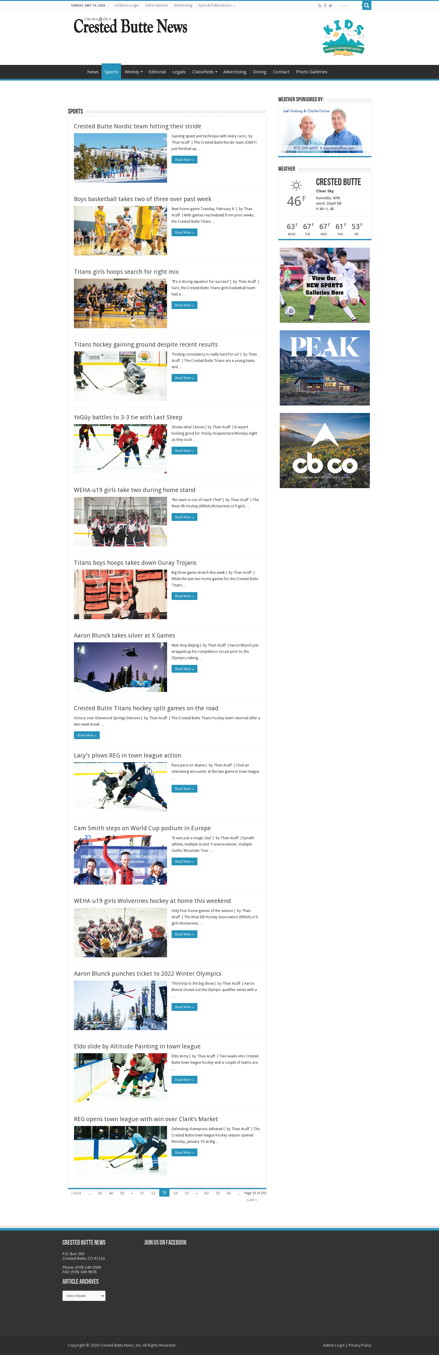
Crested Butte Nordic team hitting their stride (137, 126)
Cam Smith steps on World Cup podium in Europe (142, 828)
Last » (252, 1199)
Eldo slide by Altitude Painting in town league (137, 1046)
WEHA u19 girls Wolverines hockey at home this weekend (152, 900)
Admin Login (334, 1345)
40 (111, 1193)
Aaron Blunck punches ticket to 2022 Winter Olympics (147, 973)
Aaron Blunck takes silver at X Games (124, 635)
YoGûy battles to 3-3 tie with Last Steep (128, 417)
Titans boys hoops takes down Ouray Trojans (135, 562)
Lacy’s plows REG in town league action (127, 755)
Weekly (132, 72)
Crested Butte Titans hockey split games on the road (146, 708)
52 (153, 1193)
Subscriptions (156, 5)
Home (76, 71)
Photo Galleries (312, 72)
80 (229, 1193)
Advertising (183, 5)
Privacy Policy (360, 1345)
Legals (179, 72)
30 (100, 1193)
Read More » (184, 160)
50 (122, 1193)
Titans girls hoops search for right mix (126, 271)
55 (186, 1193)
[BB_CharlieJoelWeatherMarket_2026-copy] (324, 129)
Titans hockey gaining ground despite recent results (146, 344)
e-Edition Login (126, 5)
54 (175, 1193)
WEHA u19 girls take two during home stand (135, 490)
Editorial (157, 72)
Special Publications (214, 5)
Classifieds (203, 72)
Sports (111, 72)
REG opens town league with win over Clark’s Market (146, 1119)
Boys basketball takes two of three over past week (142, 199)
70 (217, 1193)
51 (142, 1193)
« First (76, 1193)
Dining (260, 72)
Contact (281, 72)
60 (206, 1193)
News (93, 72)
